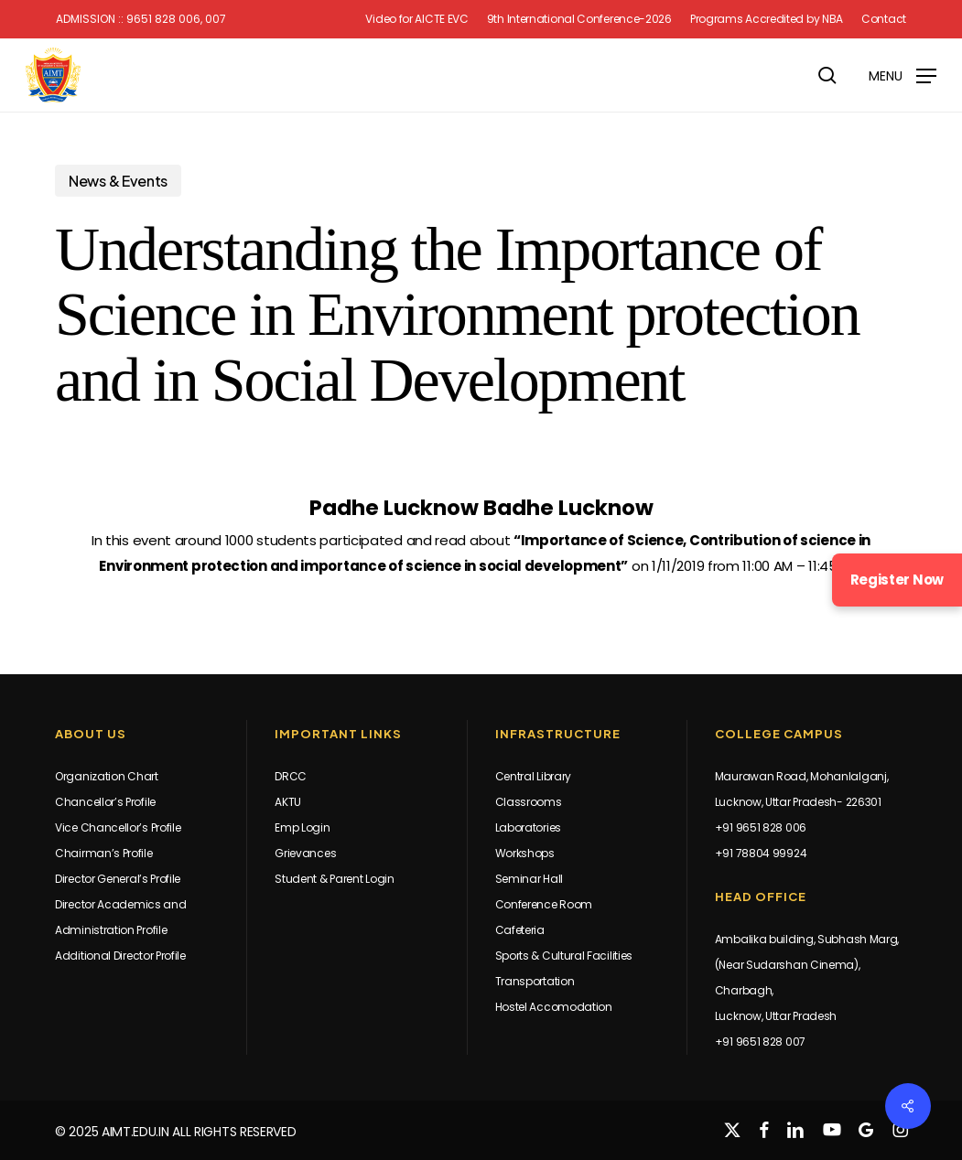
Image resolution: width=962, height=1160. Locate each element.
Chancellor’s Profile (105, 802)
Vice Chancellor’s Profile (118, 827)
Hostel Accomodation (553, 1007)
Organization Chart (106, 776)
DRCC (291, 776)
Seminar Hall (529, 878)
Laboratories (528, 827)
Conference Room (544, 904)
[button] (902, 74)
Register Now (897, 579)
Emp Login (302, 827)
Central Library (533, 776)
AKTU (288, 802)
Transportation (535, 981)
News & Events (118, 180)
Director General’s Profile (117, 878)
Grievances (305, 853)
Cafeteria (520, 930)
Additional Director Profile (120, 955)
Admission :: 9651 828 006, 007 (141, 19)
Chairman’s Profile (104, 853)
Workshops (525, 853)
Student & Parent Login (334, 878)
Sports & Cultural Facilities (564, 955)
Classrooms (528, 802)
